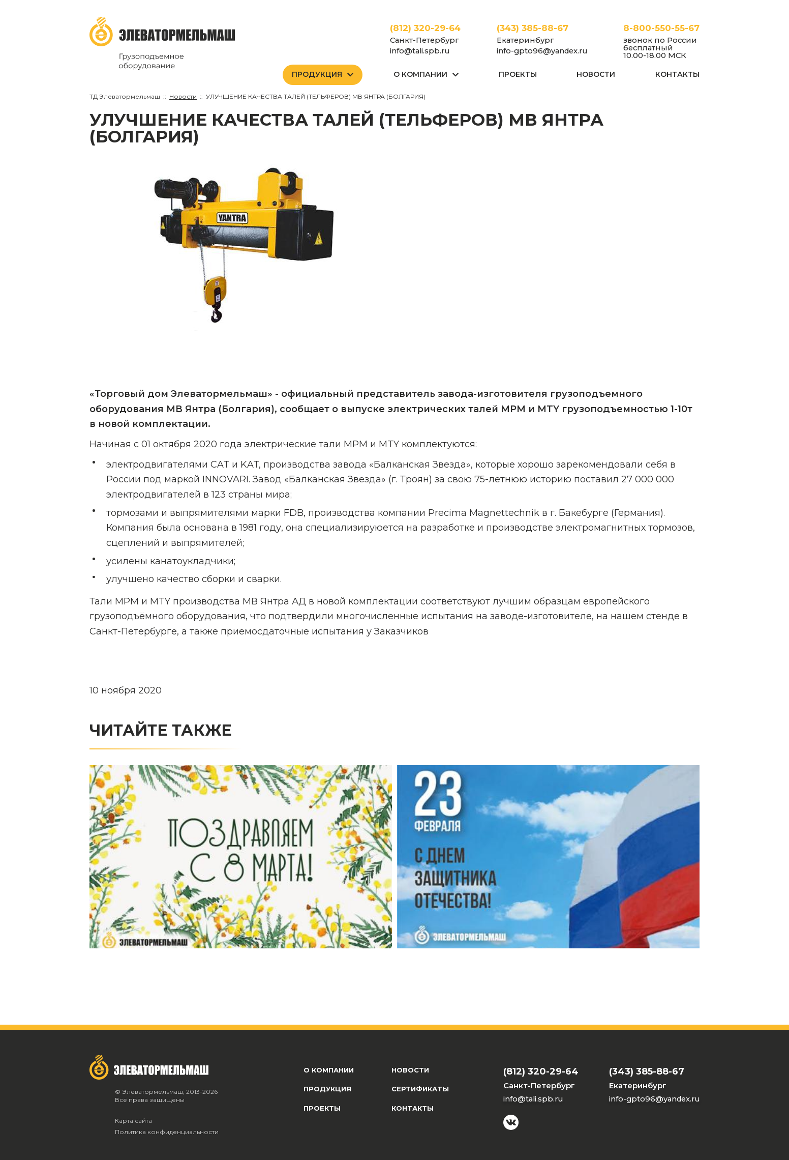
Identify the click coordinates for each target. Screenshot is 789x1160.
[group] (240, 243)
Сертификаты (420, 1089)
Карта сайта (133, 1120)
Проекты (518, 74)
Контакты (677, 74)
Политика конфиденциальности (167, 1132)
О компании (329, 1070)
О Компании (420, 74)
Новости (595, 74)
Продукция (317, 74)
